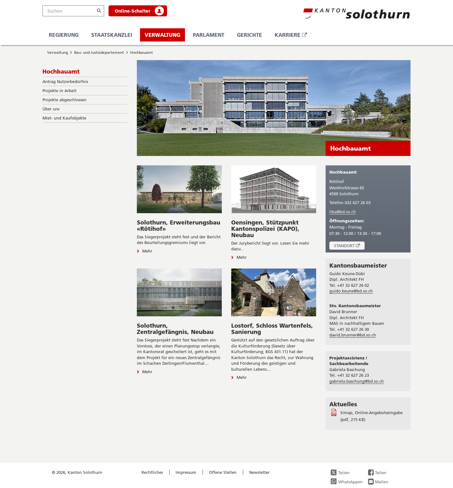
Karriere (293, 36)
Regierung (64, 34)
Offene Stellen (223, 472)
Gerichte (249, 34)
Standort (349, 246)
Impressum (186, 472)
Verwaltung (162, 34)
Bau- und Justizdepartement (99, 52)
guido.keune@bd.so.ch (351, 290)
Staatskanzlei (111, 34)
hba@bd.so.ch (342, 211)
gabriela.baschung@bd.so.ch (356, 381)
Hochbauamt (141, 52)
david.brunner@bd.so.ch (352, 334)
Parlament (208, 34)
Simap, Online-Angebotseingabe (371, 412)
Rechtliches (152, 472)
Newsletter (259, 472)
